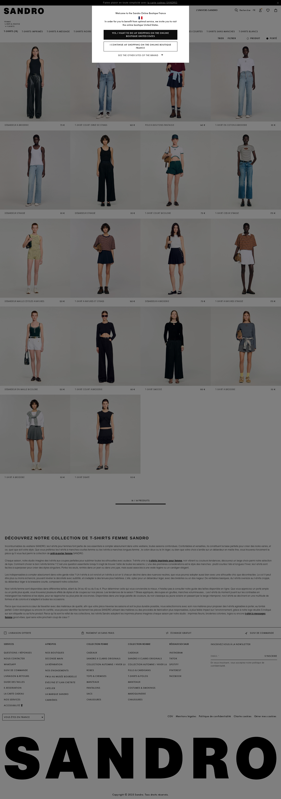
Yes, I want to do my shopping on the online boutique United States (140, 35)
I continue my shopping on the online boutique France (140, 46)
